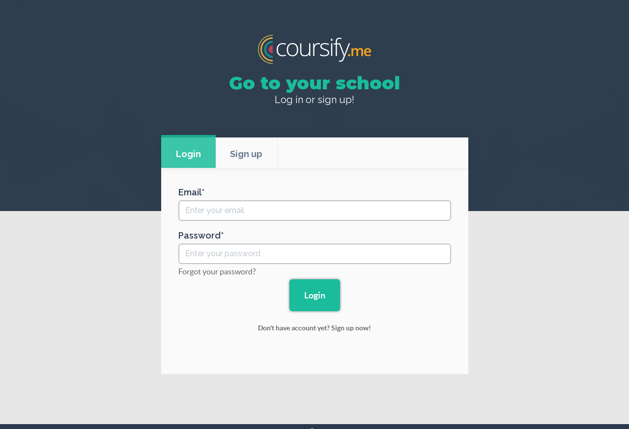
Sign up (246, 154)
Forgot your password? (217, 271)
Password (199, 236)
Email (189, 192)
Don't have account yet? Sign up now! (314, 328)
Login (188, 154)
